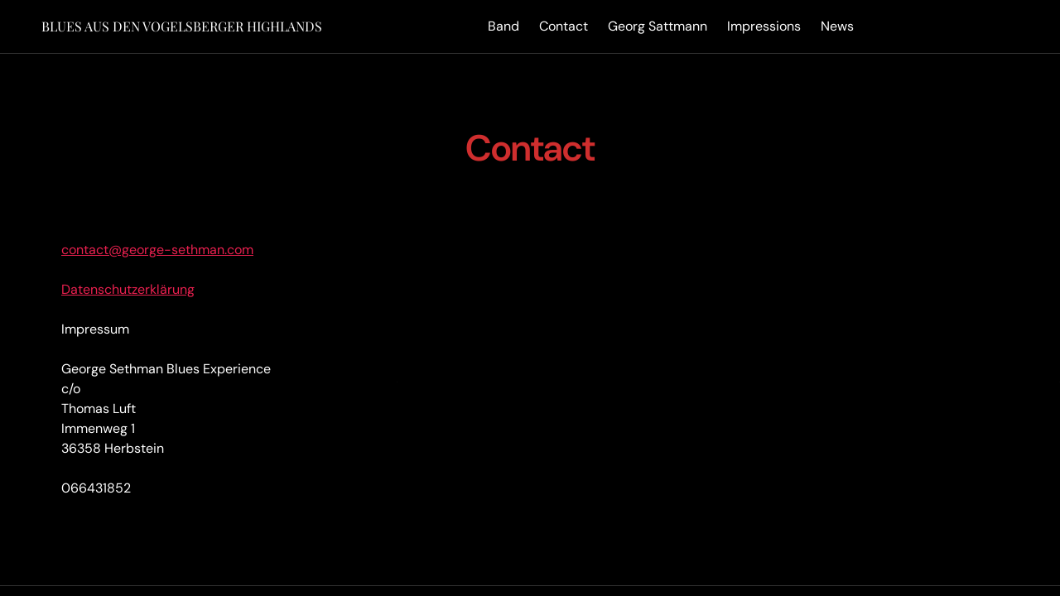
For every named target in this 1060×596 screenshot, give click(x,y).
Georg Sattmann (657, 26)
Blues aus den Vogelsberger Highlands (181, 26)
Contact (563, 26)
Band (503, 26)
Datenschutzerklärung (128, 289)
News (837, 26)
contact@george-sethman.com (157, 249)
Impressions (764, 26)
